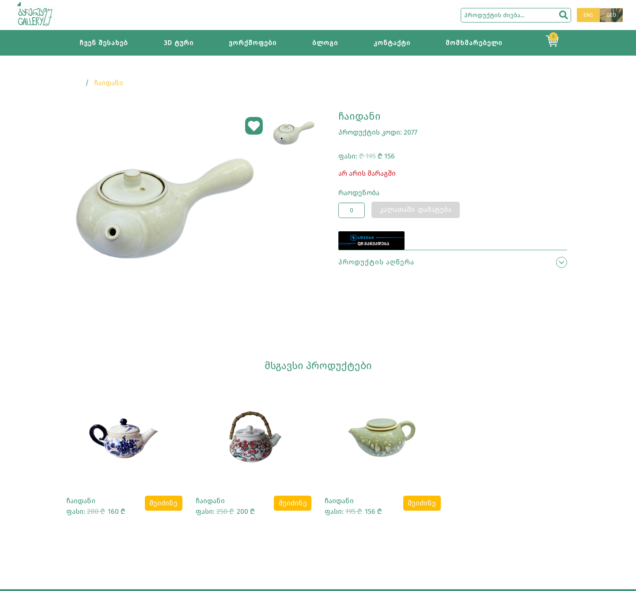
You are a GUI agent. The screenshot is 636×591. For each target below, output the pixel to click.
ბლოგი (325, 43)
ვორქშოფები (252, 43)
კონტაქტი (392, 43)
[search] (563, 15)
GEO (611, 15)
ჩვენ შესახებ (104, 43)
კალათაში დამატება (415, 209)
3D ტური (178, 43)
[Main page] (35, 14)
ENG (588, 15)
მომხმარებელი (474, 43)
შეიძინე (163, 503)
